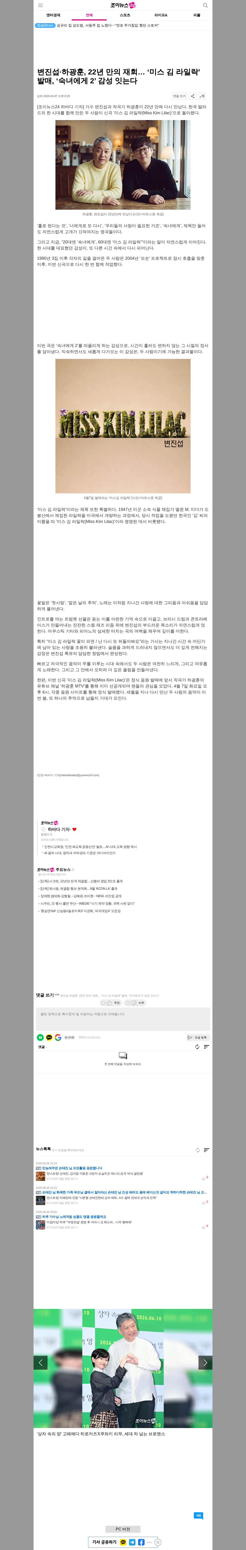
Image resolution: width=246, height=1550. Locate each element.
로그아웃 (69, 1037)
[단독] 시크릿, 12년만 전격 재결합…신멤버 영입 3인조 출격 (82, 881)
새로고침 (73, 870)
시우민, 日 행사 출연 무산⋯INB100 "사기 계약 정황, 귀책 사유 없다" (88, 903)
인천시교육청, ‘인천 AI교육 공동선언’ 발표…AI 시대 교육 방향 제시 (90, 847)
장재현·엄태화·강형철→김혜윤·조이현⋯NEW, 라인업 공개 (81, 896)
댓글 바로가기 (198, 1516)
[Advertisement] (123, 49)
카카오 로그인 (49, 1037)
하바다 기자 (58, 829)
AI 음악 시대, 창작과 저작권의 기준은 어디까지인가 (80, 853)
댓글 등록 (201, 1037)
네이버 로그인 (40, 1037)
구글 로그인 (58, 1037)
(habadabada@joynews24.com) (79, 775)
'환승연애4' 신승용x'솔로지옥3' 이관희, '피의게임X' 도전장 (80, 911)
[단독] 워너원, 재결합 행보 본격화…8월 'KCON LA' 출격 (79, 888)
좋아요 (74, 829)
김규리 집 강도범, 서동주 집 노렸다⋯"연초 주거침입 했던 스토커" (108, 25)
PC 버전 (123, 1529)
